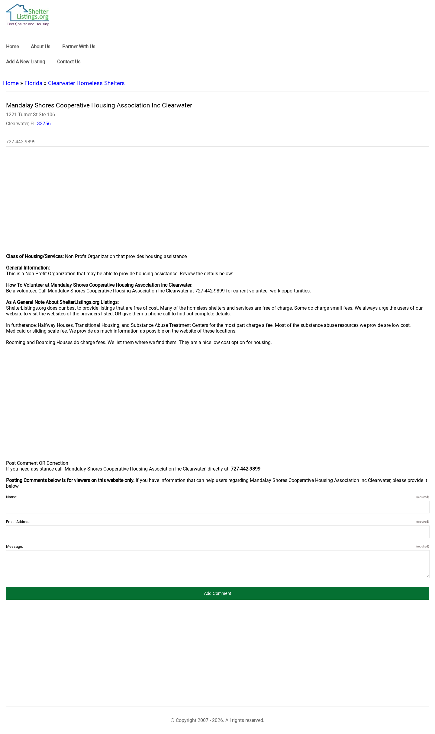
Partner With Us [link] (78, 46)
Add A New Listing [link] (25, 62)
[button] (217, 593)
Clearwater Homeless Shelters (86, 83)
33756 (44, 123)
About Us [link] (40, 46)
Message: (217, 546)
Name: (217, 497)
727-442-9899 (21, 142)
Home (11, 83)
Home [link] (12, 46)
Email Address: (217, 521)
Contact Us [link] (68, 62)
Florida (33, 83)
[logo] (28, 15)
